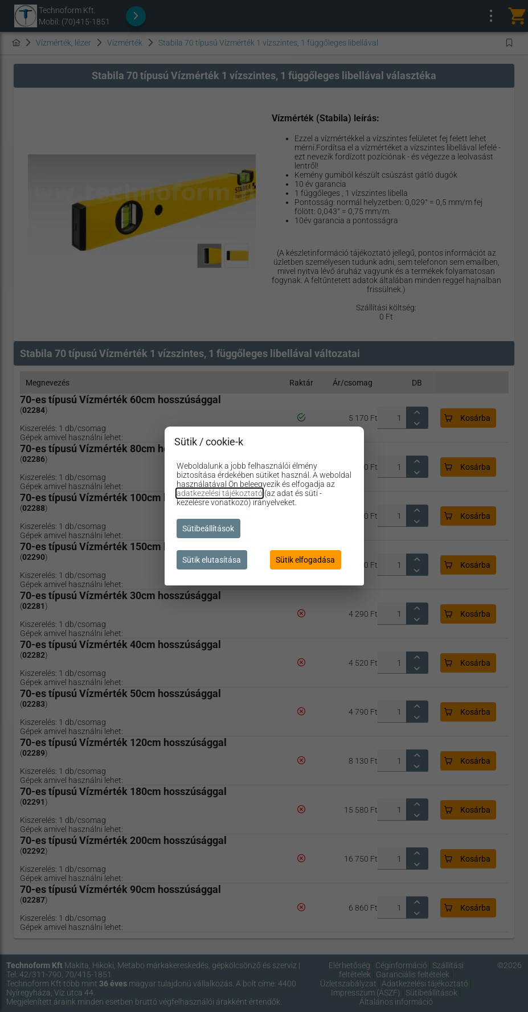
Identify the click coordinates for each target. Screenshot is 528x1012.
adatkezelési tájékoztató (220, 493)
